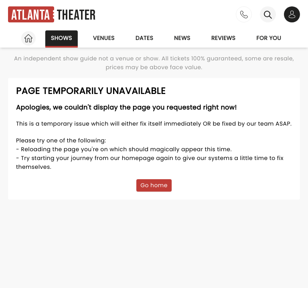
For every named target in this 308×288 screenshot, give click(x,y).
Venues (104, 38)
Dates (144, 38)
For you (268, 38)
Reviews (223, 38)
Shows (61, 38)
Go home (154, 185)
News (182, 38)
